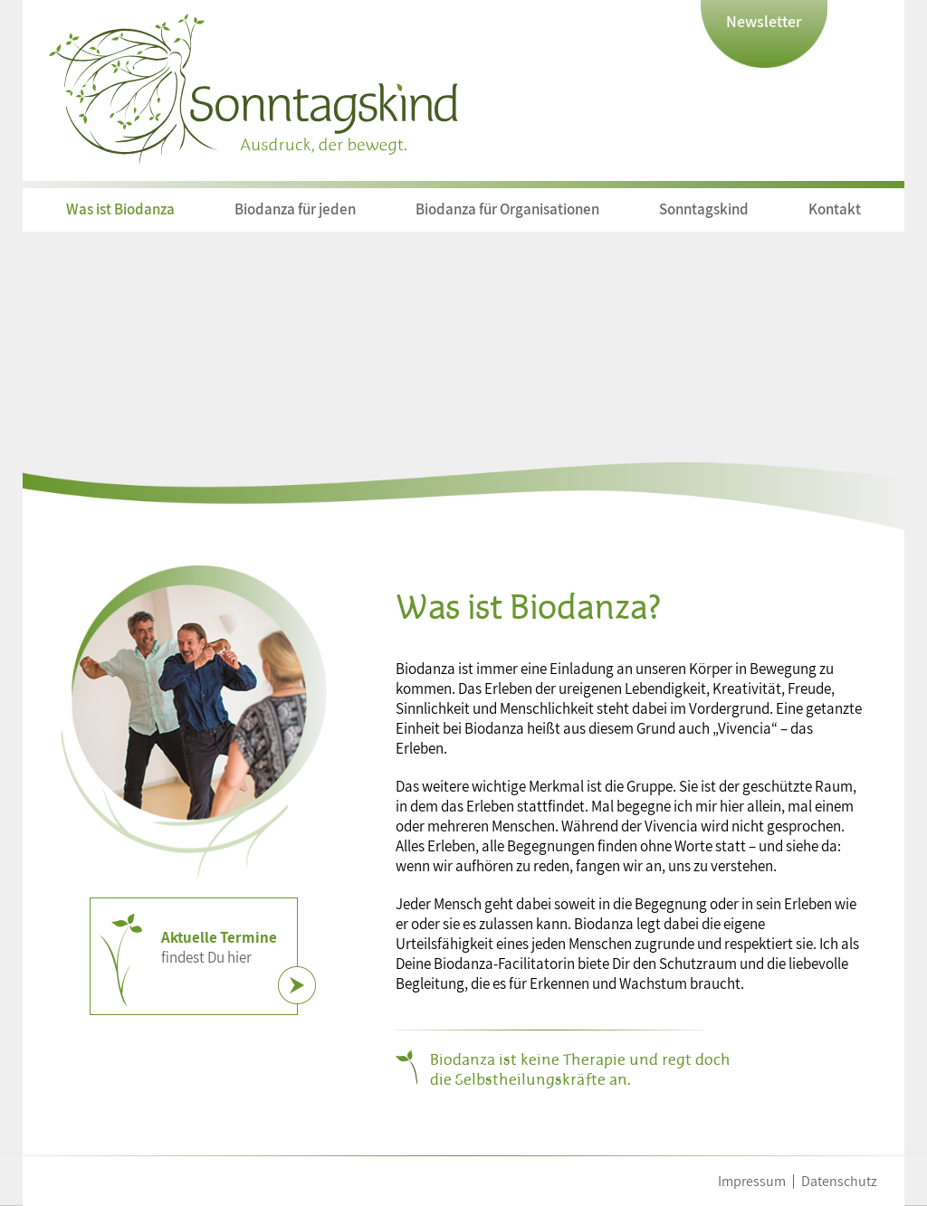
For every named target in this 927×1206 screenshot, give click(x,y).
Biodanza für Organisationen (507, 209)
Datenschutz (839, 1181)
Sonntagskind (704, 209)
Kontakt (834, 209)
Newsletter (764, 21)
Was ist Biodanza (120, 209)
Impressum (752, 1181)
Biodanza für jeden (295, 209)
